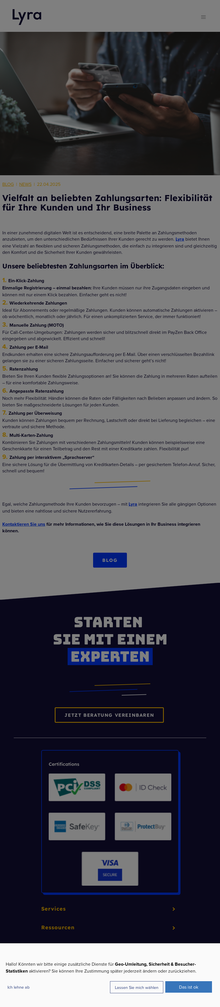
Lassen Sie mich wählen (136, 987)
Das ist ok (188, 987)
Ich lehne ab (18, 987)
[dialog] (110, 975)
